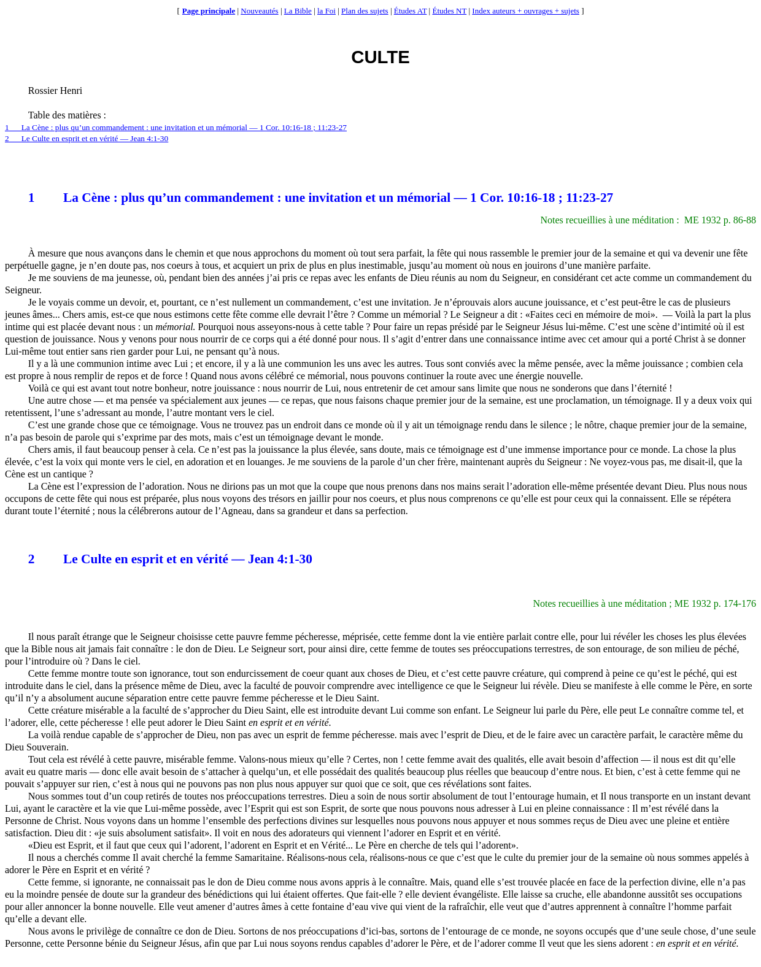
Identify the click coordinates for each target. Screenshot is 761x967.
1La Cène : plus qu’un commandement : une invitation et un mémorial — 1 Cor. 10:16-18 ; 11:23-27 (176, 127)
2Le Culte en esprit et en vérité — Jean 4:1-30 (86, 138)
